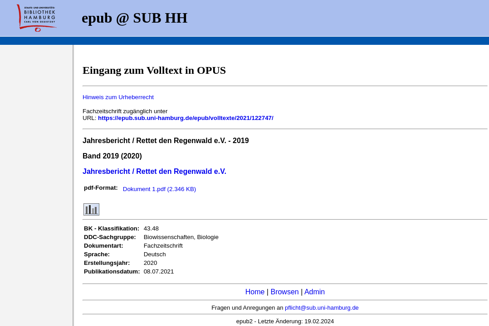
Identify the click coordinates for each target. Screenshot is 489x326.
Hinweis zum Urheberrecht (118, 97)
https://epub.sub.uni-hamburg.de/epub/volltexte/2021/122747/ (186, 118)
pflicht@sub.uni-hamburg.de (322, 307)
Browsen (284, 292)
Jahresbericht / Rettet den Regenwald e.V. (154, 171)
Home (255, 292)
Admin (314, 292)
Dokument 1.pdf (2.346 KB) (159, 189)
